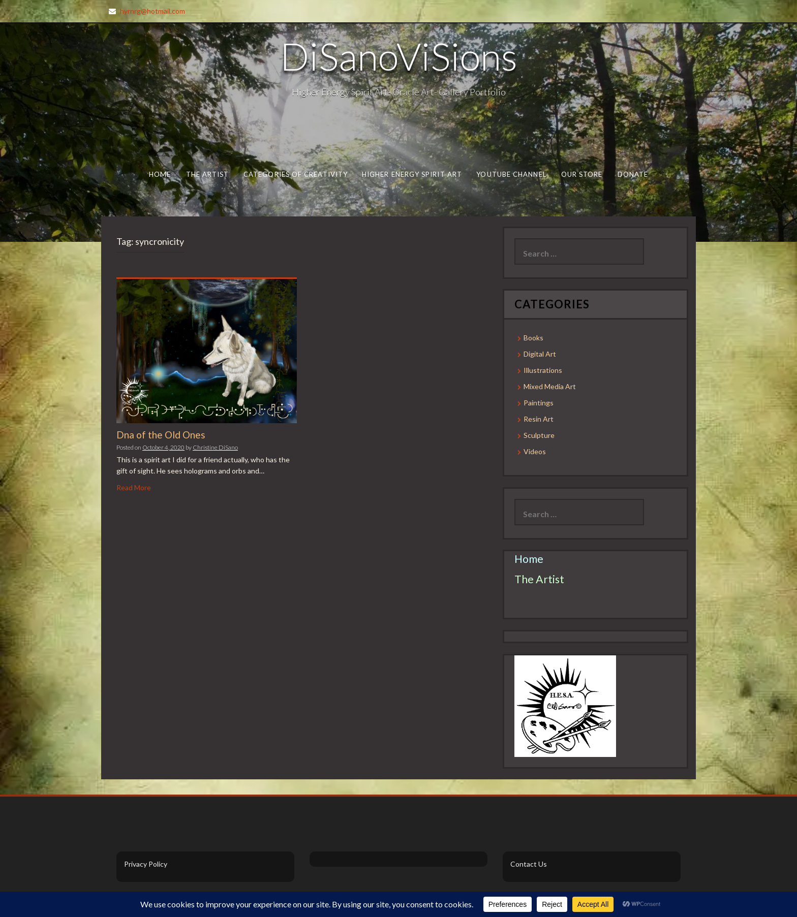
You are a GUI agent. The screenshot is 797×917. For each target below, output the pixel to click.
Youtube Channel (511, 174)
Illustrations (543, 370)
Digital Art (540, 354)
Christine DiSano (215, 447)
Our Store (582, 174)
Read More (133, 487)
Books (533, 337)
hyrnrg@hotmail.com (152, 11)
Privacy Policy (145, 864)
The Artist (207, 174)
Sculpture (539, 435)
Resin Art (539, 419)
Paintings (539, 402)
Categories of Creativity (295, 174)
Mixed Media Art (550, 386)
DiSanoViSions (398, 56)
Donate (633, 174)
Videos (535, 451)
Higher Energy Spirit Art (412, 174)
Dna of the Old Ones (160, 434)
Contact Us (528, 864)
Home (160, 174)
